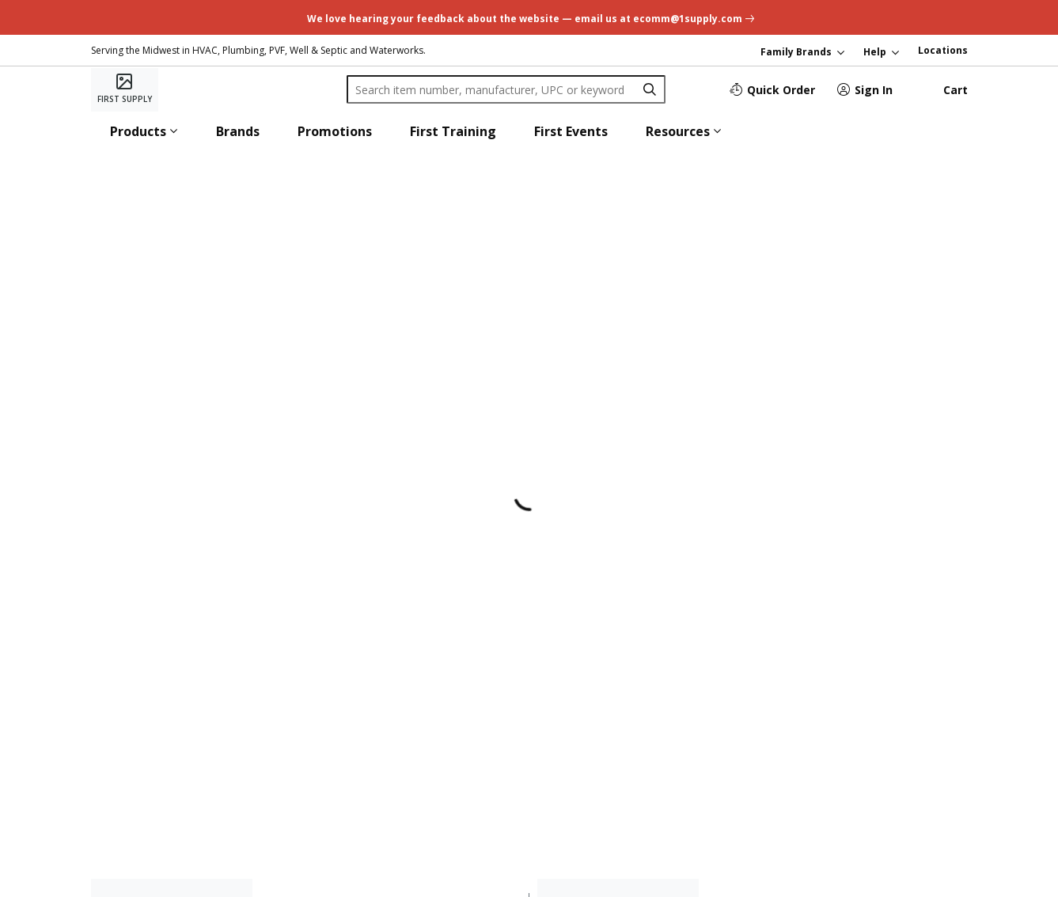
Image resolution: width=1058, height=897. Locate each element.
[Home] (124, 89)
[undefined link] (529, 17)
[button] (144, 131)
